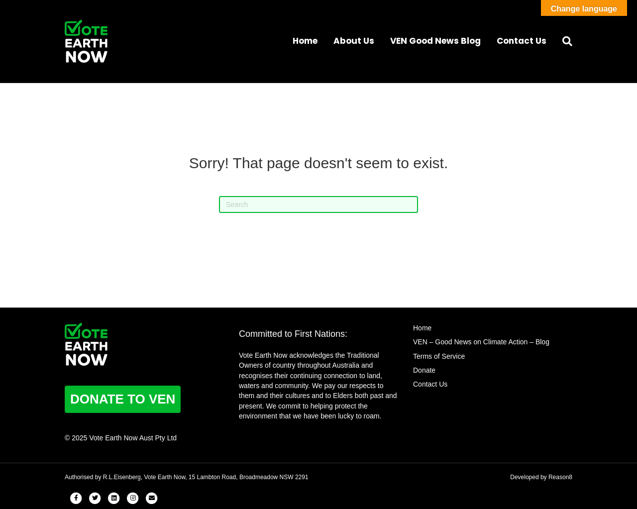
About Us (353, 41)
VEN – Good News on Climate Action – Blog (481, 342)
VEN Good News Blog (435, 41)
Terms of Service (439, 356)
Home (305, 41)
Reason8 (560, 477)
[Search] (563, 41)
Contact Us (521, 41)
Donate (424, 370)
